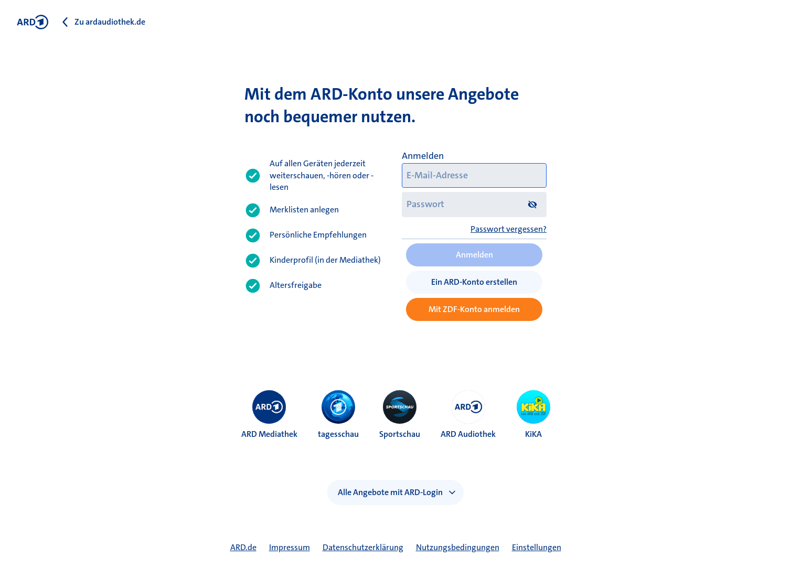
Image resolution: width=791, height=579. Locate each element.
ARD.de (243, 547)
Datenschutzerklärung (363, 547)
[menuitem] (269, 407)
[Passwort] (474, 204)
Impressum (289, 547)
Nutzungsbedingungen (457, 547)
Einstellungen (536, 547)
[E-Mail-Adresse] (474, 175)
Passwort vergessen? (509, 228)
